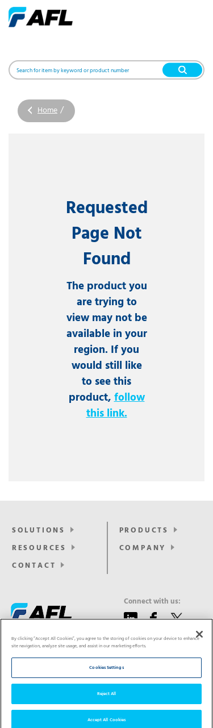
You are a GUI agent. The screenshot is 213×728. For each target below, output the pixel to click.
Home (47, 110)
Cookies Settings (106, 675)
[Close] (199, 641)
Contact (34, 566)
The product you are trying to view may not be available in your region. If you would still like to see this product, (106, 350)
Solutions (38, 530)
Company (142, 548)
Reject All (106, 701)
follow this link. (115, 405)
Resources (39, 548)
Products (144, 530)
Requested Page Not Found (107, 234)
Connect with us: (152, 601)
